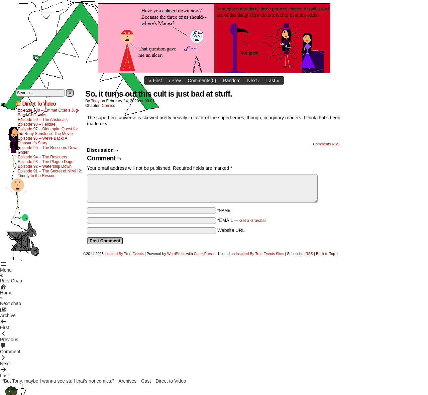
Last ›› (273, 80)
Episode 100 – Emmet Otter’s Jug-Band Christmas (48, 112)
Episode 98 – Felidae (37, 124)
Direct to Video (170, 381)
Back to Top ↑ (327, 254)
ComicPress (204, 254)
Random (231, 80)
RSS (309, 254)
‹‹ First (155, 80)
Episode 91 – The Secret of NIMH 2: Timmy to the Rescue (50, 173)
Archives (128, 381)
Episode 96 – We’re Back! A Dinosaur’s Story (42, 140)
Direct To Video (39, 104)
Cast (146, 381)
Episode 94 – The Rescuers (42, 157)
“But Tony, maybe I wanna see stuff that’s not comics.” (58, 381)
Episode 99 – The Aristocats (43, 119)
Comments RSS (326, 144)
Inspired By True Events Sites (260, 254)
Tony (95, 101)
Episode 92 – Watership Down (45, 166)
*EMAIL (241, 220)
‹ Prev (175, 80)
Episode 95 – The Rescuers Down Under (48, 150)
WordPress (176, 254)
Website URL (231, 230)
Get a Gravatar (252, 220)
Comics (108, 105)
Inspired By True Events (124, 254)
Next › (253, 80)
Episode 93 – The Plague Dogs (45, 161)
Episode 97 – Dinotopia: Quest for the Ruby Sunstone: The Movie (48, 131)
